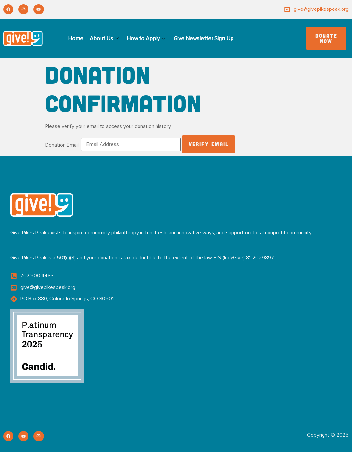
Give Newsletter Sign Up (203, 38)
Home (75, 38)
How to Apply (147, 38)
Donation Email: (62, 145)
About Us (105, 38)
